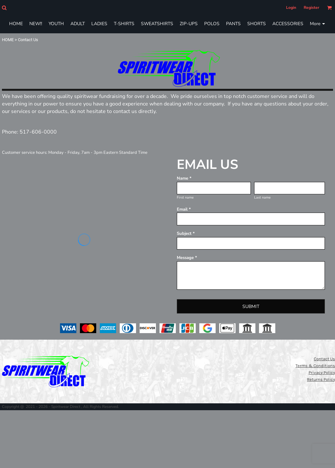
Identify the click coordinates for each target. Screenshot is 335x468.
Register (311, 7)
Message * (187, 258)
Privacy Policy (322, 372)
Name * (184, 178)
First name (185, 197)
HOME (8, 39)
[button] (4, 7)
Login (291, 7)
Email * (184, 209)
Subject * (186, 233)
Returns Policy (321, 379)
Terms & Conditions (315, 365)
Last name (262, 197)
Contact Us (324, 358)
